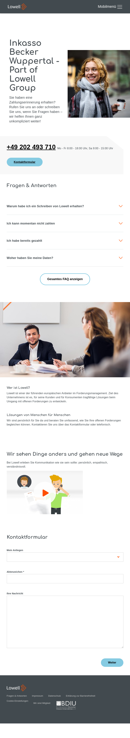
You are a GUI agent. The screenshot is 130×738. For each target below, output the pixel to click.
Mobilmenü (110, 6)
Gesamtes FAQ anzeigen (65, 279)
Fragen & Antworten (17, 696)
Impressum (37, 696)
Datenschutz (54, 696)
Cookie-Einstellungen (17, 701)
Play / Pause (46, 493)
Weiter (112, 662)
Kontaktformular (25, 162)
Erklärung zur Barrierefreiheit (80, 696)
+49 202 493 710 (31, 147)
